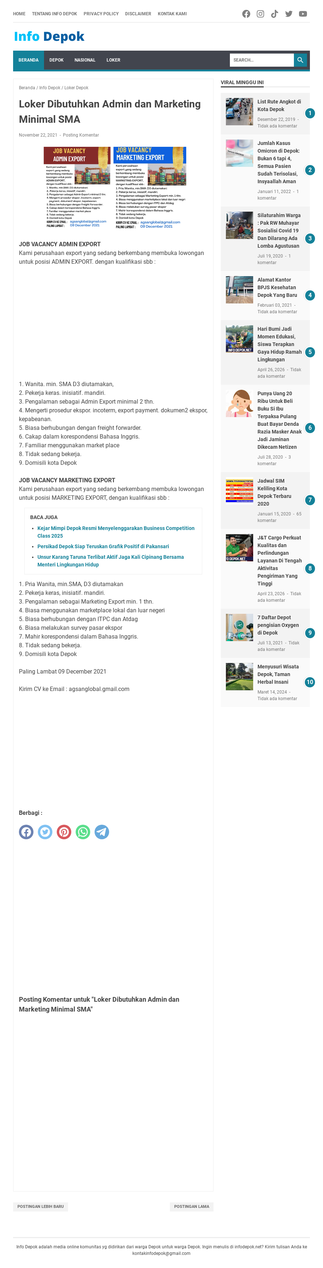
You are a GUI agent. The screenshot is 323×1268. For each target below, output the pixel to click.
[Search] (262, 60)
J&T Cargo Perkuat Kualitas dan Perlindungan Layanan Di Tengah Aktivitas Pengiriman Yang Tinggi (280, 560)
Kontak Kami (172, 13)
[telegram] (102, 832)
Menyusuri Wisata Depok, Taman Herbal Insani (278, 674)
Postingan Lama (191, 1206)
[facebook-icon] (246, 14)
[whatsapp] (83, 832)
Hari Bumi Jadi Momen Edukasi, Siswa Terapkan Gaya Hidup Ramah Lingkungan (280, 344)
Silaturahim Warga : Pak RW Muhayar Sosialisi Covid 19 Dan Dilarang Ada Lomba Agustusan (279, 230)
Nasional (85, 60)
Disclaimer (138, 13)
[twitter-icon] (289, 14)
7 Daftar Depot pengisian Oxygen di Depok (278, 625)
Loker (113, 60)
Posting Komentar (81, 135)
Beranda (29, 60)
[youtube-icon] (303, 14)
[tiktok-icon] (275, 14)
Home (19, 13)
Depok (56, 60)
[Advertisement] (113, 323)
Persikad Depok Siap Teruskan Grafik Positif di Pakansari (103, 546)
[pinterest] (64, 832)
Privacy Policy (101, 13)
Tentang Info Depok (54, 13)
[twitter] (45, 832)
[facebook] (26, 832)
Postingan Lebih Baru (40, 1206)
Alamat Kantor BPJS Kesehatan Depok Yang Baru (277, 287)
